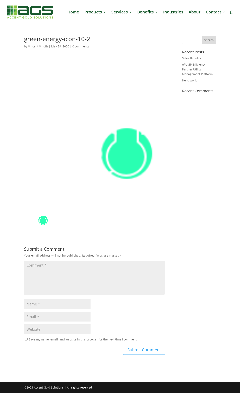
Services (119, 13)
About (194, 13)
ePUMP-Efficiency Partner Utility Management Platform (197, 69)
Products (93, 13)
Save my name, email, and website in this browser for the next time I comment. (83, 339)
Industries (173, 13)
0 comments (80, 46)
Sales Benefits (191, 58)
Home (73, 13)
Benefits (145, 13)
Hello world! (190, 80)
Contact (213, 13)
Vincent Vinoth (38, 46)
